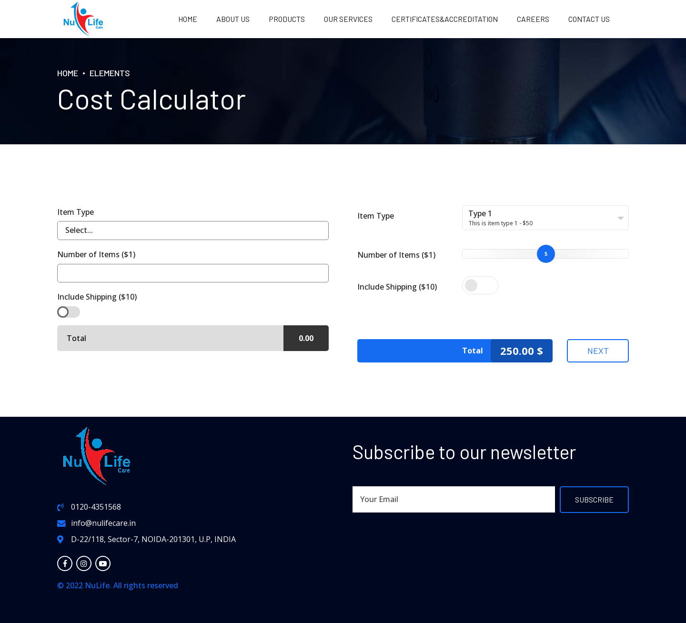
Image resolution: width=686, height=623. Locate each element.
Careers (533, 18)
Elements (110, 73)
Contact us (589, 18)
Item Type (375, 216)
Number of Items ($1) (396, 255)
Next (598, 350)
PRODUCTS (287, 18)
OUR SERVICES (348, 18)
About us (233, 18)
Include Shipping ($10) (397, 286)
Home (187, 18)
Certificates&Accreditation (445, 18)
